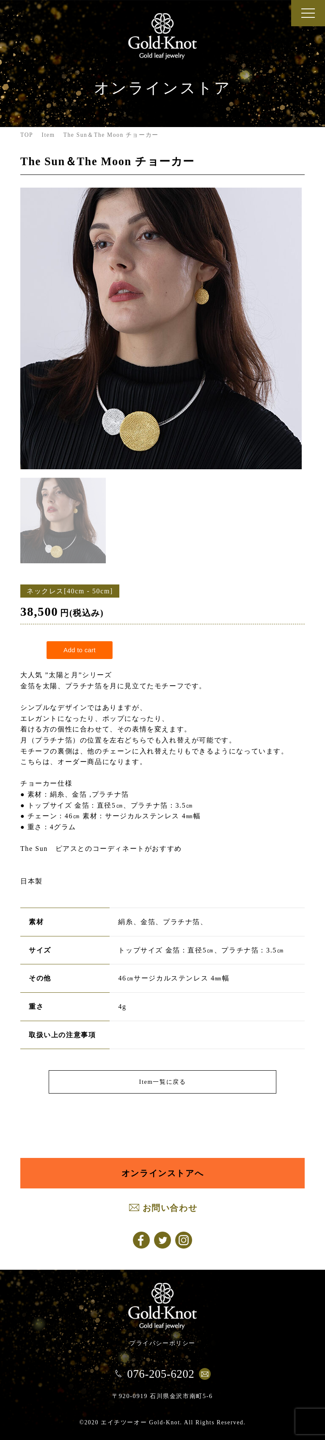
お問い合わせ (170, 1208)
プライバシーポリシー (162, 1343)
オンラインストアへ (162, 1173)
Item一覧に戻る (162, 1081)
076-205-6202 (160, 1374)
